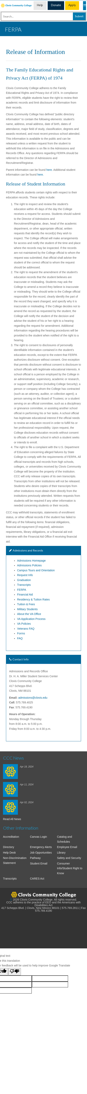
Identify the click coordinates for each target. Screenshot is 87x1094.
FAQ (20, 638)
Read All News (12, 819)
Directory (8, 847)
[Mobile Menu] (84, 5)
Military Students (27, 609)
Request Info (25, 575)
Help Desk (9, 852)
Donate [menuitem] (56, 5)
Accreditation (11, 836)
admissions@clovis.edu (32, 697)
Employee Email (67, 847)
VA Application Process (31, 618)
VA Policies (24, 623)
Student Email (38, 863)
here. (49, 169)
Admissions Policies (29, 565)
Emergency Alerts (41, 847)
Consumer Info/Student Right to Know (69, 868)
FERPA (21, 589)
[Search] (43, 16)
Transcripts (24, 584)
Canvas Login (38, 836)
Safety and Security (69, 858)
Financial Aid (25, 594)
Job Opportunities (41, 852)
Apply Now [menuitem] (72, 6)
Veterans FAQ (25, 628)
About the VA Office (29, 614)
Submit (79, 16)
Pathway (35, 858)
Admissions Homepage (31, 560)
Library (61, 852)
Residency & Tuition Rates (33, 599)
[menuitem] (17, 5)
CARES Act (37, 878)
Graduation (24, 580)
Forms (21, 633)
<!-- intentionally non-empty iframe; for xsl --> (43, 928)
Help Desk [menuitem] (40, 6)
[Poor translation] (14, 972)
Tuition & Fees (26, 604)
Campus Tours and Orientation (36, 570)
